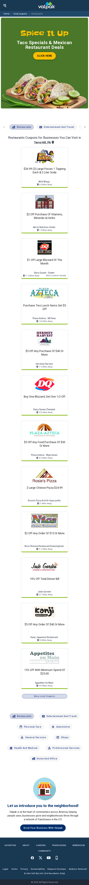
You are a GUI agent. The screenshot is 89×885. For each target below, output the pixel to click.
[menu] (5, 5)
